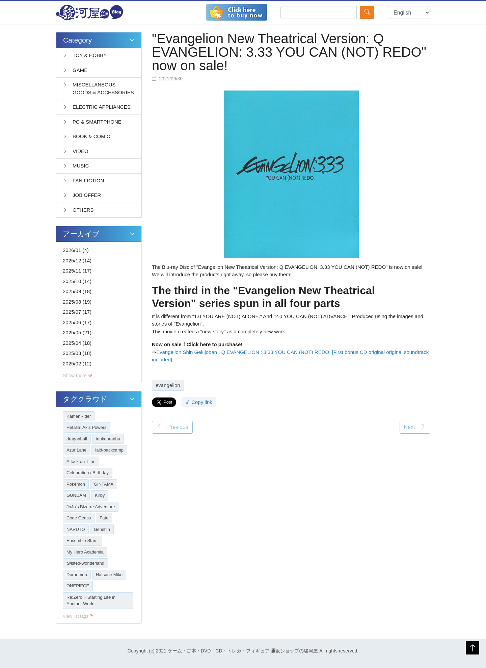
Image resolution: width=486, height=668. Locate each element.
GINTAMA (103, 484)
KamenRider (78, 416)
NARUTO (75, 529)
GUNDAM (76, 495)
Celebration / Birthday (87, 472)
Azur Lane (76, 450)
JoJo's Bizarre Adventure (90, 506)
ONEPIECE (77, 585)
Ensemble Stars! (82, 540)
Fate (104, 517)
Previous (172, 426)
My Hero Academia (85, 552)
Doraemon (76, 574)
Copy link (198, 402)
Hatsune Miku (109, 574)
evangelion (168, 385)
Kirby (100, 495)
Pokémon (75, 484)
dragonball (76, 438)
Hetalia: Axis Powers (86, 427)
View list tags (78, 616)
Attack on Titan (81, 461)
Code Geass (78, 517)
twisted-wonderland (85, 563)
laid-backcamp (109, 450)
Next (415, 426)
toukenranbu (108, 438)
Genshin (102, 529)
